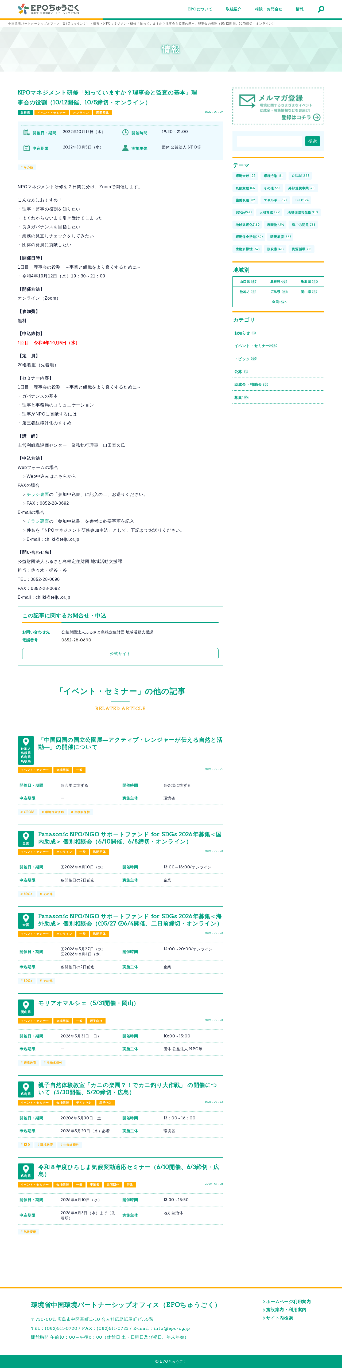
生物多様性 (82, 812)
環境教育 (30, 1063)
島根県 (25, 113)
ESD (27, 1145)
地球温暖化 (248, 224)
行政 (130, 1184)
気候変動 (30, 1232)
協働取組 (245, 200)
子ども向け (84, 1102)
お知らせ (245, 333)
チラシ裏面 (38, 494)
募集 (241, 397)
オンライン (81, 113)
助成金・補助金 (251, 384)
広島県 (279, 292)
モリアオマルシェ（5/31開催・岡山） (88, 1003)
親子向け (96, 1021)
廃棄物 (275, 224)
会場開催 (62, 770)
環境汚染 (273, 176)
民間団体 (102, 113)
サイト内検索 (279, 1317)
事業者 (94, 1184)
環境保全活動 (54, 812)
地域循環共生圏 (302, 212)
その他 (28, 167)
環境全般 (246, 176)
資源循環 (302, 249)
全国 (279, 302)
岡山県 (309, 292)
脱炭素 (276, 249)
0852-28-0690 (76, 640)
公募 (241, 372)
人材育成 (269, 212)
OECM (29, 812)
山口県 (248, 282)
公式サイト (120, 653)
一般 (79, 770)
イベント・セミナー (51, 113)
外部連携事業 (301, 188)
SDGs (28, 894)
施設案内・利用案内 (286, 1309)
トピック (245, 358)
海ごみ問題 (303, 224)
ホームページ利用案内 (288, 1301)
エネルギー (275, 200)
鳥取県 (309, 282)
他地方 (248, 292)
